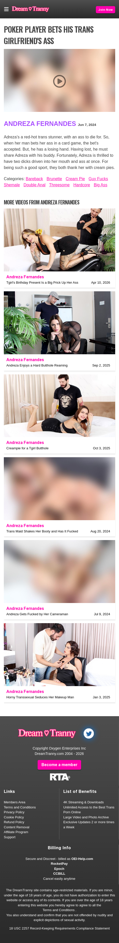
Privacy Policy (14, 812)
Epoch (59, 869)
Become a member (59, 764)
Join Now (105, 9)
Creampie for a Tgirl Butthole (27, 448)
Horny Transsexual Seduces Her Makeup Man (40, 697)
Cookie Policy (14, 817)
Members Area (14, 802)
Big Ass (100, 185)
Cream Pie (75, 179)
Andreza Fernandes (40, 123)
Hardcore (81, 185)
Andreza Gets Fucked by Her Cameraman (37, 614)
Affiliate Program (16, 832)
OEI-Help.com (82, 859)
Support (10, 837)
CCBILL (59, 873)
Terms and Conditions (20, 807)
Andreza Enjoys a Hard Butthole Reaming (37, 365)
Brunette (54, 179)
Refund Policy (14, 822)
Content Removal (16, 827)
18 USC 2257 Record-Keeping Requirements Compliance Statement (59, 928)
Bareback (34, 179)
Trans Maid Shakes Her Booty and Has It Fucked (42, 531)
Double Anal (35, 185)
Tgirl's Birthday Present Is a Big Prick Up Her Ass (42, 282)
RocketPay (59, 864)
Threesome (59, 185)
